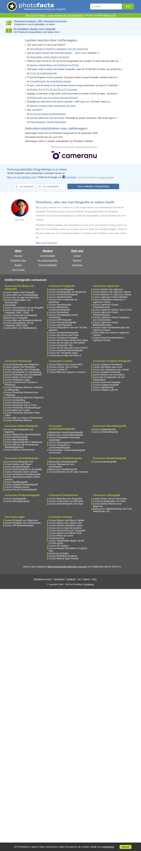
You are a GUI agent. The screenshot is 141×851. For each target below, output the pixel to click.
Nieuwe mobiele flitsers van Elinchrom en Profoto (54, 65)
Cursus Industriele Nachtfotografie (66, 350)
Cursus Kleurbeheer (59, 312)
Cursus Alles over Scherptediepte (21, 295)
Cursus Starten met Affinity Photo (65, 533)
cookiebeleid (108, 847)
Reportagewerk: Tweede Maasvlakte (48, 122)
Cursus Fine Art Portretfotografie (21, 489)
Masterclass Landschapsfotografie (66, 432)
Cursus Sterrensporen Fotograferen (66, 442)
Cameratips (10, 305)
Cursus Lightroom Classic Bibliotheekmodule (105, 323)
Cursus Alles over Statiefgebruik (21, 328)
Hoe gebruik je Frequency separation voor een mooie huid (59, 49)
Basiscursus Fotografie (16, 318)
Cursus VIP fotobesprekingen (19, 525)
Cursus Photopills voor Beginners (21, 520)
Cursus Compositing (15, 400)
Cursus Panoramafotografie (62, 322)
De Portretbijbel (47, 256)
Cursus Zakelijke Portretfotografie (21, 484)
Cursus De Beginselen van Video (109, 501)
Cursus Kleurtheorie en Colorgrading (23, 372)
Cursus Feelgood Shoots (17, 487)
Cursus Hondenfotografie (105, 432)
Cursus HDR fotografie (60, 320)
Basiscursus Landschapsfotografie (66, 435)
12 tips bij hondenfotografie (43, 73)
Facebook (69, 177)
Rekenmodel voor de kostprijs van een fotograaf (54, 97)
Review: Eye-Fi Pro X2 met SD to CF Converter (53, 89)
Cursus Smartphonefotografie (63, 332)
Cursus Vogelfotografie (104, 429)
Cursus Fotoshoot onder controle (21, 472)
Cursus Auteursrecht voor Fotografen (67, 530)
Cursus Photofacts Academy (63, 556)
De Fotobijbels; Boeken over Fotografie (34, 29)
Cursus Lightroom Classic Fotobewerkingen (105, 313)
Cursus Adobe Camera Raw (19, 377)
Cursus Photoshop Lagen (17, 380)
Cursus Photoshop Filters (17, 402)
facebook (71, 579)
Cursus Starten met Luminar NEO (65, 364)
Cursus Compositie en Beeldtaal (21, 315)
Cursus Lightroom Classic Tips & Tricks (112, 310)
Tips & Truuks (18, 269)
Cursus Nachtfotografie (60, 325)
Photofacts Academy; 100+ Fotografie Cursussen (40, 21)
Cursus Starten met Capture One (65, 523)
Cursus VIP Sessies (59, 546)
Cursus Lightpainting (103, 387)
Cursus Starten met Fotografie (20, 292)
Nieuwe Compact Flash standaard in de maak (53, 106)
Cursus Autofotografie (15, 498)
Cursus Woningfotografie (17, 501)
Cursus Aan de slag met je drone (65, 528)
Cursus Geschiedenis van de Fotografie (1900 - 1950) (19, 311)
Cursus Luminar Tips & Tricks (63, 367)
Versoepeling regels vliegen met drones (49, 57)
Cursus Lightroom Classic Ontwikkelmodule (105, 305)
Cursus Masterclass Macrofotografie (23, 434)
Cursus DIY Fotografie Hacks (63, 353)
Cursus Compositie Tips (60, 345)
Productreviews (56, 538)
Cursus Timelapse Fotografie (63, 337)
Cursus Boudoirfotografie (17, 467)
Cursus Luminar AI (58, 369)
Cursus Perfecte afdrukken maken (66, 525)
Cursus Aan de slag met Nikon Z (65, 355)
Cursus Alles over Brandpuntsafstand (23, 320)
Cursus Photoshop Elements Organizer (24, 397)
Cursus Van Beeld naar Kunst (107, 367)
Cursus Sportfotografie (60, 304)
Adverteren (77, 265)
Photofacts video (18, 260)
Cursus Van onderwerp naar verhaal (111, 369)
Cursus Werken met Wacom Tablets (66, 520)
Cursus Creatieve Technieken (107, 364)
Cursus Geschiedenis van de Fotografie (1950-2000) (19, 324)
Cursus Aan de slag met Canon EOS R (68, 348)
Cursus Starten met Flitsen (18, 464)
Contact (77, 256)
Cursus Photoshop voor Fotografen (22, 369)
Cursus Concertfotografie (61, 289)
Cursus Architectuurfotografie (63, 294)
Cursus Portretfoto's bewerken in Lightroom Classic (109, 300)
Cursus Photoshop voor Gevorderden (23, 374)
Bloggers (77, 260)
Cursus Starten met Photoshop (20, 367)
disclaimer (89, 584)
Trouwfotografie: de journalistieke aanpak (50, 81)
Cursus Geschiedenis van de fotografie (24, 307)
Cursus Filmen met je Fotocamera (110, 498)
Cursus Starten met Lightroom (108, 289)
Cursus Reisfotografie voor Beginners (67, 292)
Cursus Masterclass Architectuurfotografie (59, 308)
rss (79, 579)
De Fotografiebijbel (48, 265)
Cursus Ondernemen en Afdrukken (66, 501)
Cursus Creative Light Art (105, 390)
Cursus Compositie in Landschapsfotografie (59, 446)
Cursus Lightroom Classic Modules (110, 297)
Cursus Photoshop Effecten (18, 420)
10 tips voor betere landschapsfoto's (48, 114)
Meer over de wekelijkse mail (21, 177)
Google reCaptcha (106, 177)
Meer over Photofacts (46, 243)
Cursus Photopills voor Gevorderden (23, 523)
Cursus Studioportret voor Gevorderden (61, 465)
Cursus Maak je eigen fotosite (63, 558)
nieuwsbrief (59, 579)
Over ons (77, 250)
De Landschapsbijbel (48, 260)
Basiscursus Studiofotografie (63, 469)
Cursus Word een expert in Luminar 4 (67, 372)
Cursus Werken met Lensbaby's (109, 374)
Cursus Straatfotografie (60, 297)
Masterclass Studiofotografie (63, 461)
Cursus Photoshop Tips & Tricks (21, 405)
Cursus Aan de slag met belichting (22, 297)
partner (86, 579)
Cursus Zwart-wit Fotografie (107, 382)
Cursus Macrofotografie (16, 439)
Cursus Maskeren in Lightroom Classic (112, 294)
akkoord (125, 847)
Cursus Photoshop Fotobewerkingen (23, 407)
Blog (18, 250)
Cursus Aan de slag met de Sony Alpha (68, 340)
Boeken (18, 265)
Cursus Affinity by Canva (61, 535)
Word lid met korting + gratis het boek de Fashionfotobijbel (54, 15)
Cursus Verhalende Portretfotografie (23, 474)
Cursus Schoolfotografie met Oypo (66, 504)
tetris (94, 579)
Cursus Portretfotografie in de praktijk (23, 469)
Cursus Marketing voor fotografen (65, 498)
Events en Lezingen (59, 553)
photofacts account (42, 579)
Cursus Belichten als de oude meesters (68, 472)
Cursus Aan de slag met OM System (67, 343)
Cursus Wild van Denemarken (20, 449)
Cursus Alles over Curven (17, 410)
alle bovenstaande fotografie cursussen (67, 566)
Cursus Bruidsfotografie (104, 461)
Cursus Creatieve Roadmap (107, 372)
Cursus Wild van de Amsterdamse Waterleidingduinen (22, 445)
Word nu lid (109, 15)
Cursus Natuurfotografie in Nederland (23, 442)
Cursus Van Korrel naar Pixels (64, 335)
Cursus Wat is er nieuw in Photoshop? (24, 418)
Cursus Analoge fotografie (106, 385)
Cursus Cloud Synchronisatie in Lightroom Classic (108, 338)
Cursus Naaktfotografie (16, 482)
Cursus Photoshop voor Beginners (22, 364)
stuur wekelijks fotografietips (93, 186)
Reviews (18, 256)
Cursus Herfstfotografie (16, 437)
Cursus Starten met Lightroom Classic (112, 292)
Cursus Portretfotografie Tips (19, 461)
